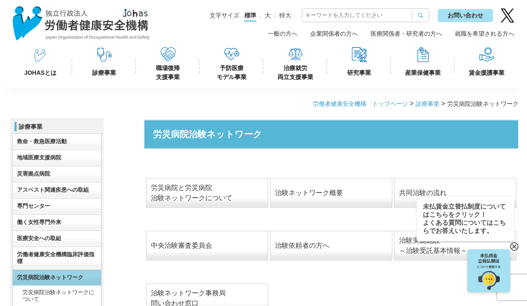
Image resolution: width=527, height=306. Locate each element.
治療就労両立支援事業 (295, 72)
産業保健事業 (423, 72)
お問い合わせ (465, 15)
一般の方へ (283, 33)
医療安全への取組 (39, 238)
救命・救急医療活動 (42, 141)
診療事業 (104, 72)
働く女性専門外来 (39, 222)
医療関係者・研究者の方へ (406, 33)
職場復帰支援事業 (168, 72)
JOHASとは (40, 72)
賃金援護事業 (486, 72)
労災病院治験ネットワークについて (58, 295)
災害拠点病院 (33, 173)
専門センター (33, 206)
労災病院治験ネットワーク (50, 277)
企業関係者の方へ (334, 33)
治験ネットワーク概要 (309, 192)
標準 (250, 15)
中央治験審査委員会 (181, 245)
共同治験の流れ (423, 192)
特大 (285, 15)
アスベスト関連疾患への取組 (53, 190)
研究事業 (359, 72)
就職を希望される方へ (484, 33)
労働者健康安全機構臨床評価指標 (55, 257)
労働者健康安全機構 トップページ (360, 103)
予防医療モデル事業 (231, 72)
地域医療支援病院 (39, 157)
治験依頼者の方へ (302, 245)
